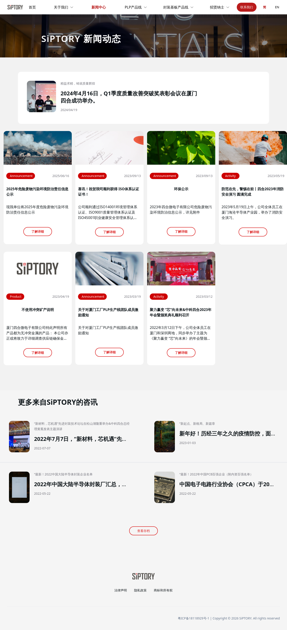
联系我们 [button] (246, 7)
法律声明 (120, 590)
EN (277, 7)
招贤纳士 (220, 7)
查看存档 (143, 531)
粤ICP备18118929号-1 (193, 618)
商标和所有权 (163, 590)
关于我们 (64, 7)
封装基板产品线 (178, 7)
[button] (143, 98)
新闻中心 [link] (98, 7)
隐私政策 (140, 590)
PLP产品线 (136, 7)
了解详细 (37, 231)
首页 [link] (32, 7)
